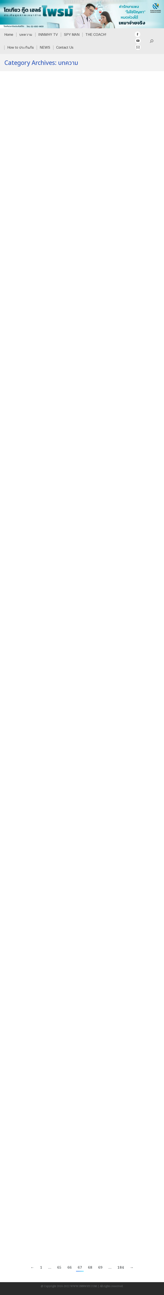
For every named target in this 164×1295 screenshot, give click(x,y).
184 (120, 1268)
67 (80, 1268)
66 (69, 1268)
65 (59, 1268)
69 (100, 1268)
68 (90, 1268)
